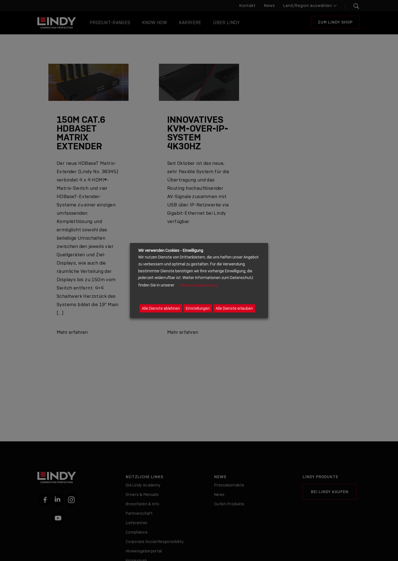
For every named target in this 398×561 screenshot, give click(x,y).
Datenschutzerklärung (199, 285)
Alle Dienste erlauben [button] (234, 308)
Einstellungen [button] (198, 308)
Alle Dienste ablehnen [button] (161, 308)
